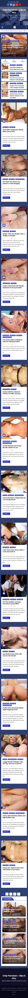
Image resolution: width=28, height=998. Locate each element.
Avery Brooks (6, 441)
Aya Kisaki (5, 651)
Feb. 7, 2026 (7, 134)
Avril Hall (5, 813)
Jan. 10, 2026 (7, 53)
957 (15, 894)
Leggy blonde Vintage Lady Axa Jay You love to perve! (13, 762)
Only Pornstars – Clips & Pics (16, 988)
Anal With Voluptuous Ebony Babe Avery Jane (13, 130)
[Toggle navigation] (15, 27)
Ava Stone (12, 73)
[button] (26, 27)
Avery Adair (6, 335)
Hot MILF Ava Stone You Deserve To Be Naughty (11, 182)
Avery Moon (6, 547)
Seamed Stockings (7, 43)
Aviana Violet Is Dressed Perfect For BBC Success (12, 393)
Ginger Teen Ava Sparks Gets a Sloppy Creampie (14, 234)
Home (13, 994)
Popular (14, 61)
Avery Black (6, 703)
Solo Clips (20, 759)
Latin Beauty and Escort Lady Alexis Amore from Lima (12, 47)
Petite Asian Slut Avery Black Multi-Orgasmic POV (13, 709)
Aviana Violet (6, 389)
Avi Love (5, 495)
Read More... (6, 145)
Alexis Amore (6, 41)
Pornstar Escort (15, 41)
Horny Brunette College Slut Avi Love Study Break (14, 498)
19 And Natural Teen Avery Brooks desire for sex (12, 446)
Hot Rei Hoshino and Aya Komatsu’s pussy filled (12, 603)
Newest (5, 61)
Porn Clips (19, 65)
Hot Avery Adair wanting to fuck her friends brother (12, 340)
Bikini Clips (12, 335)
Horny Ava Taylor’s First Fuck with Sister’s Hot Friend (13, 868)
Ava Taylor (5, 865)
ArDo (14, 53)
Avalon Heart (13, 91)
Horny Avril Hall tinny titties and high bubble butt (14, 816)
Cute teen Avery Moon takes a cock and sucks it (13, 551)
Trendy (22, 61)
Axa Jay (4, 759)
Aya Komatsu (6, 599)
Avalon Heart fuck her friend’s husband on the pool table (13, 287)
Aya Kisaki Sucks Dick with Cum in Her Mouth (12, 655)
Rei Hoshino (20, 599)
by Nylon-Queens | (22, 990)
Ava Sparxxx (13, 83)
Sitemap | (14, 992)
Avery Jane (12, 65)
